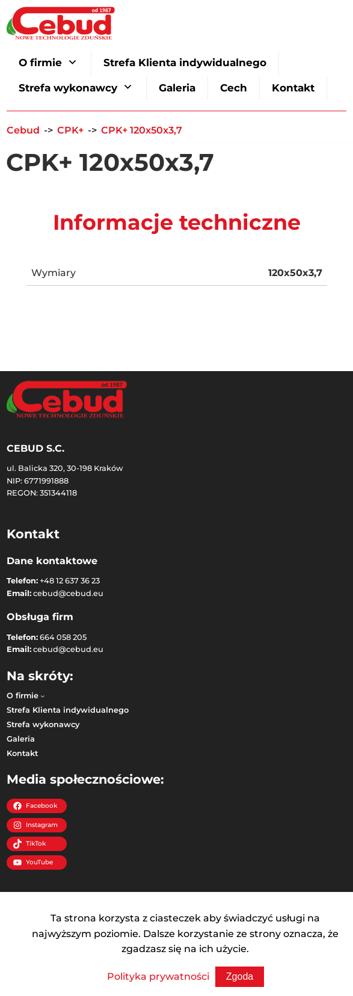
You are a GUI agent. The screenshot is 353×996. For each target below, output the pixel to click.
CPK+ (70, 130)
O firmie (40, 63)
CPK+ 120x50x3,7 (141, 130)
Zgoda (239, 976)
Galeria (177, 88)
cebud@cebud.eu (68, 593)
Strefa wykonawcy (68, 88)
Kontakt (293, 88)
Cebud (23, 130)
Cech (233, 88)
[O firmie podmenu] (42, 695)
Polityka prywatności (158, 976)
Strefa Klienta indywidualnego (184, 63)
